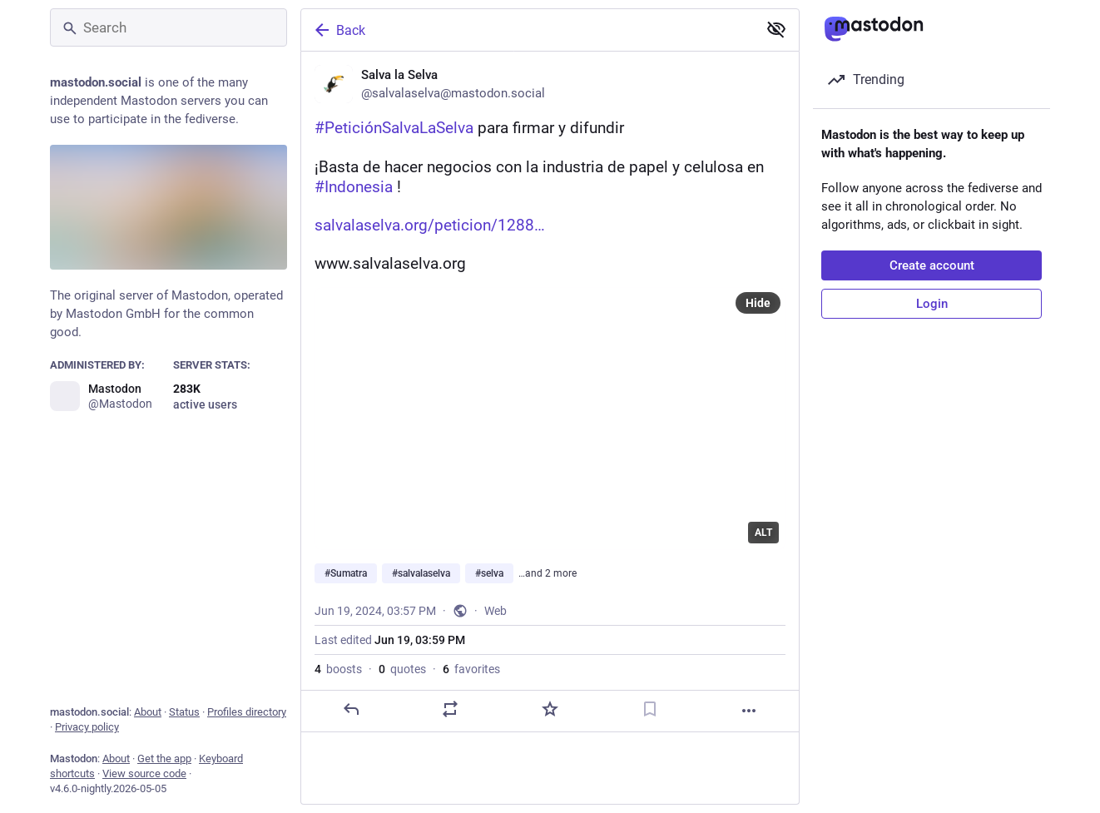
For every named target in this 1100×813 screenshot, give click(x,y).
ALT (763, 532)
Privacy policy (87, 727)
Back (338, 30)
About (147, 712)
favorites (471, 669)
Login (932, 303)
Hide (758, 303)
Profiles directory (246, 712)
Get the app (164, 758)
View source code (144, 773)
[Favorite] (550, 709)
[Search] (168, 27)
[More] (749, 711)
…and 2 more (547, 573)
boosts (338, 669)
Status (184, 712)
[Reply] (351, 709)
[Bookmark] (650, 709)
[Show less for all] (776, 29)
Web (495, 610)
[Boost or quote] (450, 709)
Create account (931, 265)
